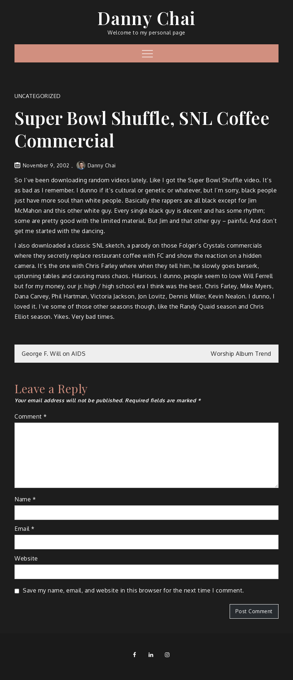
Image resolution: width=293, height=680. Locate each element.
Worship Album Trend (241, 353)
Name (25, 499)
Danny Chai (146, 17)
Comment (30, 416)
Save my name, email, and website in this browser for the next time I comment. (133, 590)
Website (26, 558)
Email (24, 528)
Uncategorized (37, 96)
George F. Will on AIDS (53, 353)
